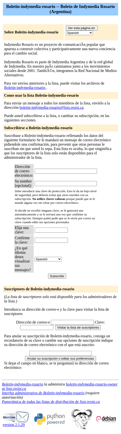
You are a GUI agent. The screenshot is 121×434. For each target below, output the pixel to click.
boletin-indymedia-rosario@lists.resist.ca (52, 107)
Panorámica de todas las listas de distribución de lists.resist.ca (51, 402)
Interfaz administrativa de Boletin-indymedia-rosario (43, 393)
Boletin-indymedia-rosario (25, 88)
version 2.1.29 (16, 423)
